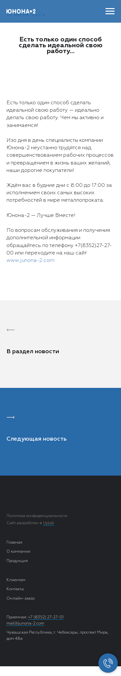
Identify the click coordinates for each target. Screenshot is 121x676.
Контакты (15, 589)
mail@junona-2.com (25, 623)
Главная (14, 543)
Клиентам (15, 580)
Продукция (17, 561)
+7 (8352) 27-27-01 (46, 617)
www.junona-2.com (30, 260)
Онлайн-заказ (20, 599)
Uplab (48, 523)
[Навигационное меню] (110, 11)
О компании (18, 552)
